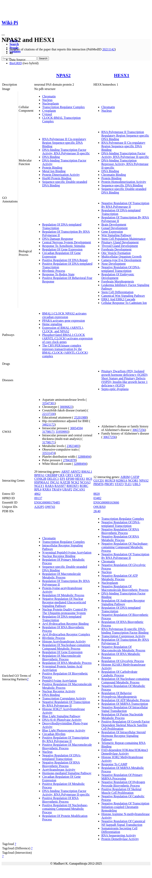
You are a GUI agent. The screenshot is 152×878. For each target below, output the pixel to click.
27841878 (69, 460)
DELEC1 (53, 478)
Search (14, 44)
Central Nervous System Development (66, 242)
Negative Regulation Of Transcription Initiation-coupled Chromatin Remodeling (125, 807)
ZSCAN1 (79, 489)
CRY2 (78, 475)
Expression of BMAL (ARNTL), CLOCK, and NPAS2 (63, 329)
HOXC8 (110, 480)
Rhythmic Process (53, 270)
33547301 (48, 403)
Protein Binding (52, 167)
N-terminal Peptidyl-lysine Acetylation (66, 552)
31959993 (62, 431)
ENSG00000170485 (47, 502)
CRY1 (69, 475)
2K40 (97, 511)
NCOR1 (133, 480)
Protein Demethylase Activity (120, 839)
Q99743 (50, 506)
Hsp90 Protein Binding (56, 178)
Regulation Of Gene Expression (62, 249)
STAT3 (119, 484)
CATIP (134, 477)
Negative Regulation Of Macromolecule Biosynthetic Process (124, 588)
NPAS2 (63, 75)
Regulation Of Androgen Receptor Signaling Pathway (123, 602)
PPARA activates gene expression (63, 320)
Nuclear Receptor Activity (58, 691)
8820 (96, 493)
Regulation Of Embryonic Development (117, 276)
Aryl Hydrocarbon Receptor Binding (65, 623)
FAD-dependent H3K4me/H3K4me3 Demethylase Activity (124, 751)
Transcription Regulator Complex (63, 107)
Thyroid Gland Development (119, 246)
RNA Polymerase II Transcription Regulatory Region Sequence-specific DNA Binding (125, 135)
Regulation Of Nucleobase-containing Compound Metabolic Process (66, 646)
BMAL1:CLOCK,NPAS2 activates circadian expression (64, 315)
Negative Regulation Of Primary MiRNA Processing (121, 776)
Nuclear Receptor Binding (58, 556)
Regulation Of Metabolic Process (63, 595)
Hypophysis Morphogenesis (119, 696)
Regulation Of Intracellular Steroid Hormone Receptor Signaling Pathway (123, 736)
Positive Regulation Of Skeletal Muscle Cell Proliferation (121, 790)
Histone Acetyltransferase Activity (64, 641)
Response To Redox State (58, 274)
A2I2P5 (39, 506)
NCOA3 (85, 482)
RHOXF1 (72, 486)
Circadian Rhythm (54, 734)
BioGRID (16, 63)
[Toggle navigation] (3, 35)
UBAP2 (67, 489)
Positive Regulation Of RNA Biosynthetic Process (60, 799)
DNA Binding (51, 157)
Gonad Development (114, 228)
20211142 (108, 49)
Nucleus (47, 100)
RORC (84, 486)
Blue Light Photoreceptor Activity (63, 730)
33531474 (48, 453)
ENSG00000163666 (106, 502)
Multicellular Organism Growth (121, 256)
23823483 (73, 446)
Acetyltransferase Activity (58, 769)
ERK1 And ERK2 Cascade (118, 299)
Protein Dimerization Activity (61, 174)
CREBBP (51, 475)
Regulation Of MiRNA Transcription (124, 703)
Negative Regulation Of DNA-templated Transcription (120, 269)
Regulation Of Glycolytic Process (122, 661)
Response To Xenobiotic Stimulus (63, 246)
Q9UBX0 (99, 506)
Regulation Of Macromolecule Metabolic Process (61, 575)
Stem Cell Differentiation (117, 292)
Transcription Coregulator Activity (64, 698)
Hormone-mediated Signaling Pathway (66, 773)
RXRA (46, 489)
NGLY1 (39, 486)
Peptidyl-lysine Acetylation (59, 680)
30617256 (138, 430)
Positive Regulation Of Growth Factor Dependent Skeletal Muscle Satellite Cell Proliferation (125, 725)
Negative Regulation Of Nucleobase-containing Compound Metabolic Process (124, 547)
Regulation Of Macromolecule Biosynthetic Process (61, 657)
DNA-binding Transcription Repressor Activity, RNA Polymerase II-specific (124, 164)
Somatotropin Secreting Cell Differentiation (119, 830)
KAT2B (65, 482)
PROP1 (109, 484)
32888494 (84, 456)
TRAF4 (57, 489)
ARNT (65, 471)
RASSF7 (60, 486)
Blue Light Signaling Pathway (61, 716)
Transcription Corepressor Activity (123, 636)
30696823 (66, 406)
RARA (49, 486)
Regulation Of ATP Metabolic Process (125, 700)
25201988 (80, 417)
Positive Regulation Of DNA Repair (65, 260)
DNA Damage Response (57, 238)
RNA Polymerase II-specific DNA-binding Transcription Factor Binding (125, 630)
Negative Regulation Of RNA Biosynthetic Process (61, 764)
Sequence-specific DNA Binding (122, 185)
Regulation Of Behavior (116, 693)
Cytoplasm (49, 110)
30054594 (76, 428)
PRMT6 (98, 484)
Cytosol (47, 114)
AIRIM (125, 477)
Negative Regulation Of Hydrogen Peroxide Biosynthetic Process (123, 783)
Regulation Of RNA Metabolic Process (67, 662)
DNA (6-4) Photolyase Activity (62, 719)
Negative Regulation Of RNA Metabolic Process (120, 538)
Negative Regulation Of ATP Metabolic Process (119, 577)
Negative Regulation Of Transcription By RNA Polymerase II (125, 204)
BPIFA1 (39, 475)
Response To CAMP (114, 764)
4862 (37, 493)
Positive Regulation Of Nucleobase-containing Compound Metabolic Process (65, 808)
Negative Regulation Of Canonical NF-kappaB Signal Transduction (123, 822)
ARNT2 (75, 471)
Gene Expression (112, 231)
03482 (97, 498)
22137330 (48, 414)
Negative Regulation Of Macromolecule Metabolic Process (123, 648)
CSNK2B (40, 478)
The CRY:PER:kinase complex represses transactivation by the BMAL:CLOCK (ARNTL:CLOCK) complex (65, 351)
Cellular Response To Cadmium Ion (124, 302)
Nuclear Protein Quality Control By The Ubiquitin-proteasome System (64, 611)
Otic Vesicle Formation (116, 253)
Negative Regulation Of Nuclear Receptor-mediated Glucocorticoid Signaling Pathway (64, 602)
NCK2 (75, 482)
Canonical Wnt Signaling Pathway (123, 295)
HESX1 (121, 75)
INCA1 (54, 482)
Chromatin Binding (113, 174)
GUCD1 (98, 480)
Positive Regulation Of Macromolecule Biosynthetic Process (67, 746)
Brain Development (113, 224)
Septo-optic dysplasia (114, 389)
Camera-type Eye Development (121, 260)
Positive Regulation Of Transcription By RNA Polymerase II (65, 739)
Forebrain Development (116, 249)
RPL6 (38, 489)
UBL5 (137, 484)
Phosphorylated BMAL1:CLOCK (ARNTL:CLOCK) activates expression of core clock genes (67, 338)
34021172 (48, 424)
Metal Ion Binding (54, 171)
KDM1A (121, 480)
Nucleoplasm (50, 103)
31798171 (48, 431)
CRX (61, 475)
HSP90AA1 (41, 482)
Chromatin (49, 96)
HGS (89, 478)
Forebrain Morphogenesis (117, 281)
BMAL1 (86, 471)
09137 (38, 498)
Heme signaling (52, 324)
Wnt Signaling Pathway (116, 235)
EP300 (70, 478)
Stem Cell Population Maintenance (123, 238)
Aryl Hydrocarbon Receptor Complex (66, 634)
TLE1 (128, 484)
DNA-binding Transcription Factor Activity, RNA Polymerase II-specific (66, 151)
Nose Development (113, 263)
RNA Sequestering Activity (118, 835)
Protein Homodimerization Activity (123, 181)
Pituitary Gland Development (120, 242)
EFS (62, 478)
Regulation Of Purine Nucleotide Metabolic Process (122, 716)
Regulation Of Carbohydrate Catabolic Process (119, 673)
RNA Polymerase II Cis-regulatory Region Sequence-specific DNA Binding (64, 142)
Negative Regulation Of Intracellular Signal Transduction (124, 709)
